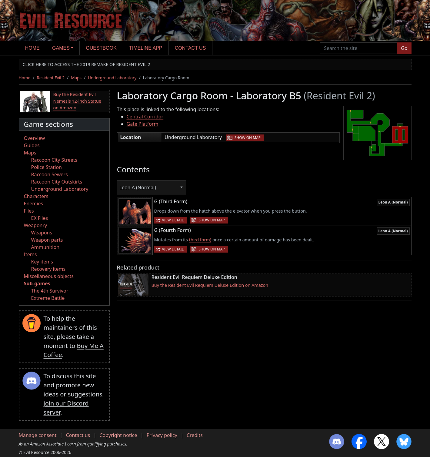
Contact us (190, 48)
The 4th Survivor (49, 290)
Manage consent (38, 435)
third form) (200, 240)
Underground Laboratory (112, 78)
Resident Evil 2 (51, 78)
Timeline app (145, 48)
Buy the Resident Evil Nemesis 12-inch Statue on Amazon (77, 100)
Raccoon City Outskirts (56, 181)
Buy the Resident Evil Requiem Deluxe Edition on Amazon (210, 285)
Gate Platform (142, 124)
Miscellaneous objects (49, 276)
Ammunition (45, 247)
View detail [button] (173, 220)
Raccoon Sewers (49, 174)
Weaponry (35, 225)
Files (29, 210)
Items (30, 254)
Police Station (46, 167)
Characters (36, 196)
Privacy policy (162, 435)
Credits (195, 435)
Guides (32, 145)
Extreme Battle (48, 298)
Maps (76, 78)
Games (61, 48)
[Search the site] (358, 48)
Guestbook (101, 48)
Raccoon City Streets (54, 160)
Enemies (33, 203)
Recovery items (48, 269)
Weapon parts (47, 240)
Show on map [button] (248, 137)
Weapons (41, 232)
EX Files (39, 218)
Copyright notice (118, 435)
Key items (42, 261)
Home (32, 48)
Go (404, 48)
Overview (34, 138)
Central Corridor (145, 116)
